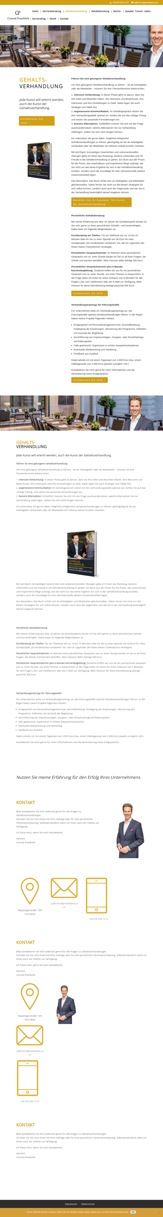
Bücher (117, 11)
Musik (53, 19)
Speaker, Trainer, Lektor (138, 11)
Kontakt (64, 19)
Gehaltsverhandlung (76, 11)
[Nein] (159, 1212)
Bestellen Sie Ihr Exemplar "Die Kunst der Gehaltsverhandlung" (99, 202)
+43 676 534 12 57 (98, 918)
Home (35, 11)
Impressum (71, 1204)
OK (133, 1212)
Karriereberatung (52, 11)
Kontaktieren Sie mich (32, 121)
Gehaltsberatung (100, 11)
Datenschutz (88, 1204)
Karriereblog (39, 19)
